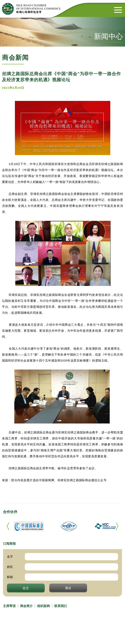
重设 (68, 588)
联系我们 (60, 606)
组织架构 (43, 606)
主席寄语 (9, 606)
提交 (26, 588)
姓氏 (10, 566)
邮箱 (10, 577)
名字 (10, 556)
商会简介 (26, 606)
